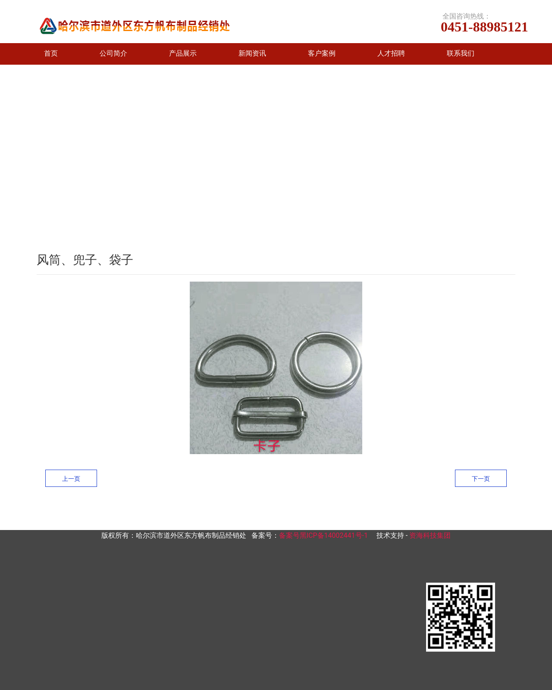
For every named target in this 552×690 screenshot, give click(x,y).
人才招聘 (391, 53)
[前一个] (8, 158)
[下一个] (543, 158)
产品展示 (183, 53)
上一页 (71, 478)
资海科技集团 (430, 535)
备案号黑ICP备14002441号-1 (323, 535)
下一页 (481, 478)
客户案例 (322, 53)
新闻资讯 (252, 53)
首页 (51, 53)
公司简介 (113, 53)
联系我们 (460, 53)
